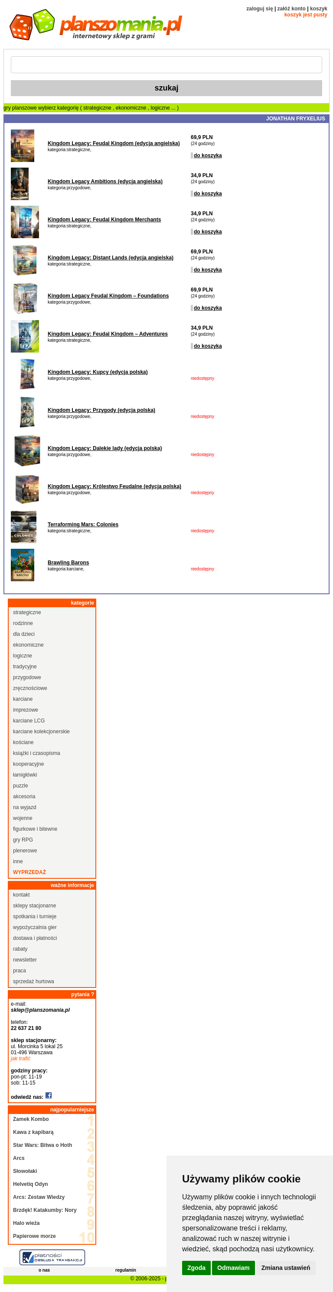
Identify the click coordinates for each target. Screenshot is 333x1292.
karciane (23, 699)
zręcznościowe (30, 688)
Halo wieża (26, 1223)
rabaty (20, 949)
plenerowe (25, 851)
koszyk (318, 9)
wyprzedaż (29, 872)
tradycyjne (25, 667)
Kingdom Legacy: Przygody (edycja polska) (101, 410)
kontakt (21, 895)
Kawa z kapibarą (33, 1132)
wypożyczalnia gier (35, 927)
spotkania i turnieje (34, 916)
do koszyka (208, 155)
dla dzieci (24, 634)
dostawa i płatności (35, 938)
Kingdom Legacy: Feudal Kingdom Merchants (104, 220)
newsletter (25, 960)
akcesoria (24, 796)
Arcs (19, 1158)
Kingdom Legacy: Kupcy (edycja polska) (98, 372)
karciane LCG (29, 721)
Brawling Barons (68, 563)
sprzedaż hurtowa (33, 981)
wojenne (23, 818)
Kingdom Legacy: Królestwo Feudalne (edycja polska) (114, 486)
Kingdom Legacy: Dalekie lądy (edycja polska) (105, 448)
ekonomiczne (132, 108)
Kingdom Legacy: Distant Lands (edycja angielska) (110, 258)
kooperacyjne (28, 764)
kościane (23, 742)
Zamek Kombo (31, 1119)
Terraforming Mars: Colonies (83, 524)
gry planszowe (20, 108)
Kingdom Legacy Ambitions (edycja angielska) (105, 181)
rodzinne (23, 623)
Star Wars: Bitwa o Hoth (42, 1145)
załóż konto (292, 9)
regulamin (125, 1270)
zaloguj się (259, 9)
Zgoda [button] (196, 1267)
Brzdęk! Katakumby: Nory (45, 1210)
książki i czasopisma (36, 753)
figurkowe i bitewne (35, 829)
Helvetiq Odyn (30, 1184)
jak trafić (20, 1059)
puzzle (20, 786)
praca (19, 971)
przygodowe (27, 677)
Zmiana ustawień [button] (285, 1267)
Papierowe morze (34, 1236)
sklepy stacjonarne (34, 906)
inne (18, 861)
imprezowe (25, 710)
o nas (44, 1270)
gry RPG (23, 840)
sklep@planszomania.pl (40, 1010)
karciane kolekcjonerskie (41, 732)
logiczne (161, 108)
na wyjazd (24, 807)
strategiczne (98, 108)
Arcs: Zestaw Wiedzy (39, 1197)
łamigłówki (25, 775)
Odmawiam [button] (233, 1267)
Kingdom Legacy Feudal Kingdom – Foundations (108, 296)
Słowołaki (25, 1171)
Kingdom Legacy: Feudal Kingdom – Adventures (108, 334)
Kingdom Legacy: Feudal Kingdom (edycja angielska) (114, 143)
